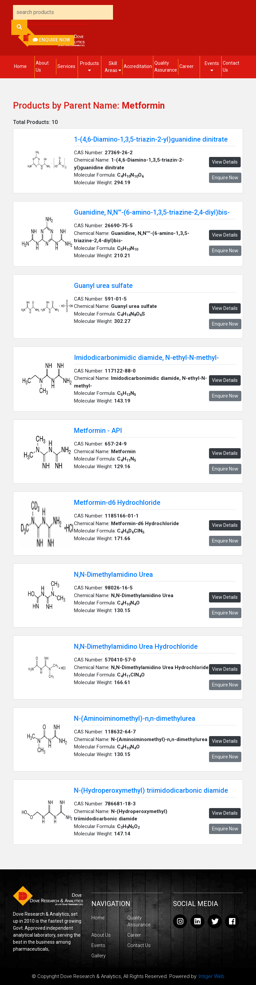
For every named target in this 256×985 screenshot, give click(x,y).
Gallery (98, 955)
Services (66, 66)
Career (186, 66)
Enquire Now (51, 40)
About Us (42, 66)
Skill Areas (113, 67)
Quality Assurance (165, 66)
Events (212, 67)
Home (20, 66)
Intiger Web (211, 976)
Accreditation (138, 66)
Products (89, 67)
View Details (225, 162)
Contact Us (231, 66)
